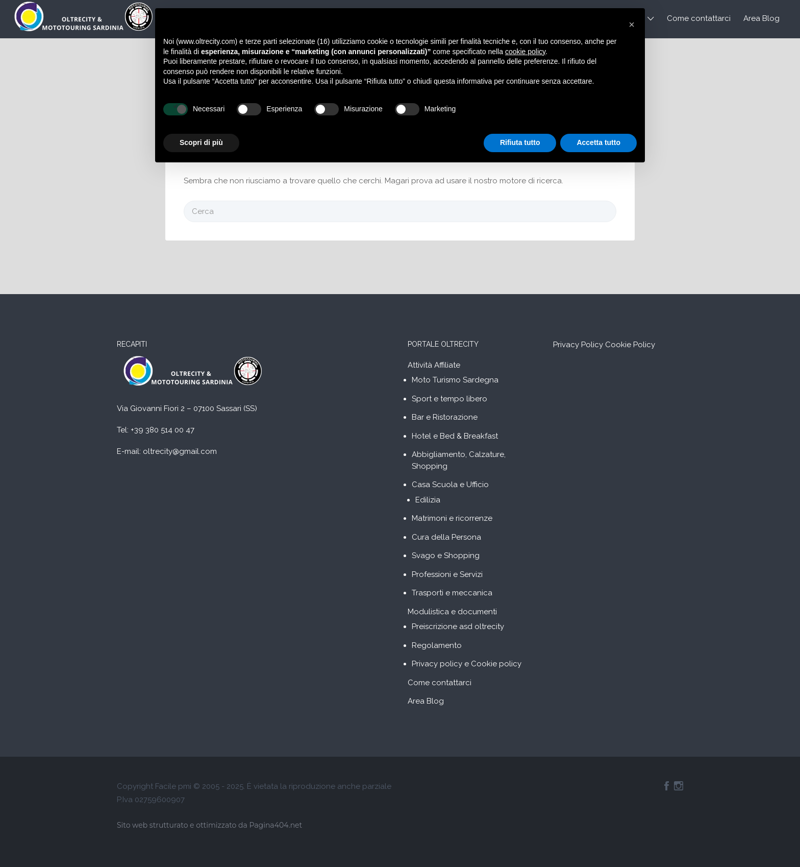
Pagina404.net (275, 825)
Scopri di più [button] (201, 142)
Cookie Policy (630, 344)
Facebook (666, 786)
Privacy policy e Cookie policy (466, 663)
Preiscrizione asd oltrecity (458, 626)
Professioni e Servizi (447, 574)
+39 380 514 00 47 (162, 430)
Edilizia (427, 499)
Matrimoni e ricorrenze (452, 518)
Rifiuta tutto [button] (520, 142)
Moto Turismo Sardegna (455, 379)
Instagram (678, 786)
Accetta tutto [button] (598, 142)
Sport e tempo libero (449, 398)
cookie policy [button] (525, 51)
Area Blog (761, 18)
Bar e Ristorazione (445, 417)
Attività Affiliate (434, 365)
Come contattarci (699, 18)
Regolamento (437, 645)
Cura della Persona (446, 537)
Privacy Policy (578, 344)
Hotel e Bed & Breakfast (455, 436)
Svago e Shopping (446, 555)
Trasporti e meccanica (452, 592)
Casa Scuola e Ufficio (450, 484)
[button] (631, 24)
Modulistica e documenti (452, 611)
